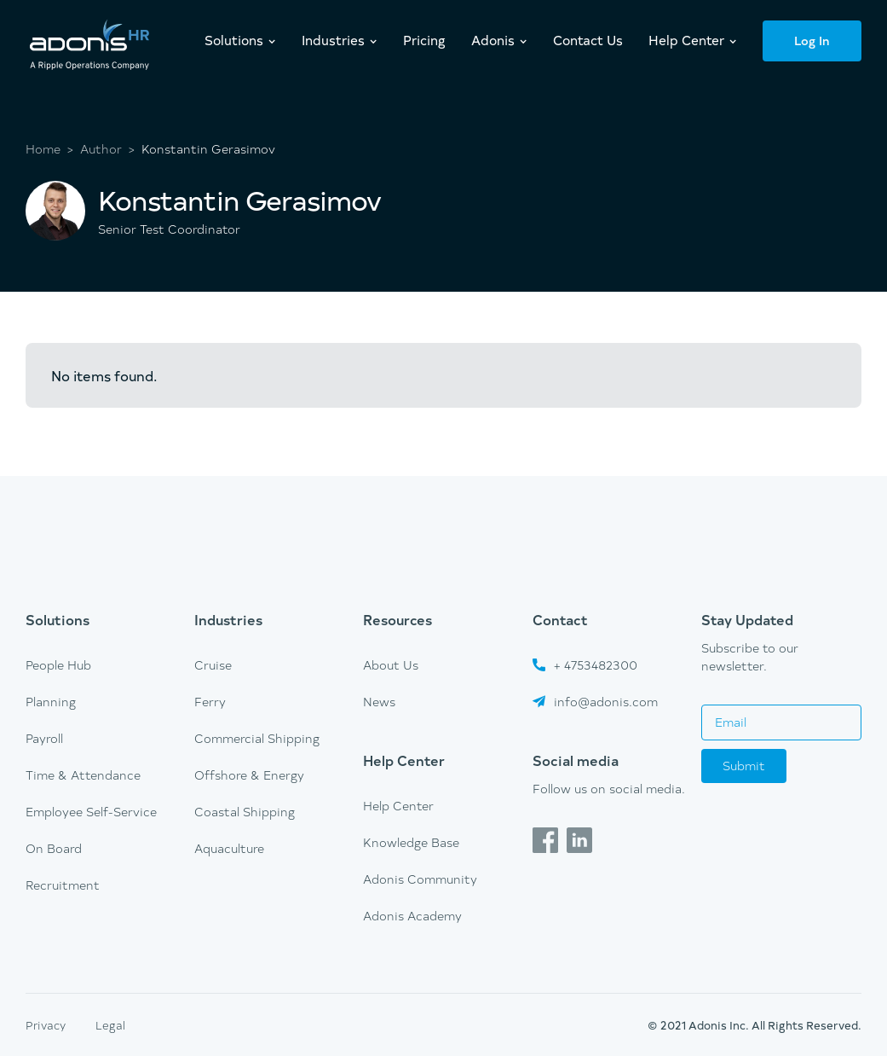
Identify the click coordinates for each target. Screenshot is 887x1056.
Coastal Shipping (244, 812)
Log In (812, 40)
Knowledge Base (411, 842)
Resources (397, 619)
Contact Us (588, 39)
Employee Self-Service (91, 812)
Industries (228, 619)
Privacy (46, 1024)
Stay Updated (747, 619)
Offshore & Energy (249, 775)
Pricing (424, 39)
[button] (240, 40)
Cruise (213, 665)
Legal (110, 1024)
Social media (576, 760)
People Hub (58, 665)
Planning (51, 701)
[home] (89, 46)
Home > (49, 149)
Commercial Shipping (257, 738)
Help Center (404, 760)
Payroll (44, 738)
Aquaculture (229, 848)
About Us (390, 665)
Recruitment (63, 885)
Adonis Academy (412, 916)
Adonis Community (420, 879)
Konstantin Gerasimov (208, 149)
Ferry (210, 701)
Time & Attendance (83, 775)
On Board (54, 848)
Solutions (57, 619)
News (379, 701)
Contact (560, 619)
